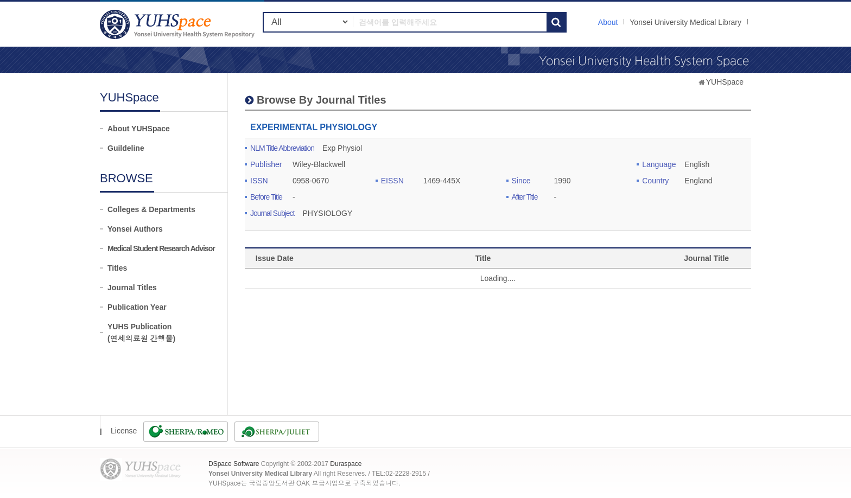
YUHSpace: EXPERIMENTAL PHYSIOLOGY (178, 24)
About (608, 22)
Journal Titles (132, 287)
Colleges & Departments (151, 209)
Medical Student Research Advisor (161, 248)
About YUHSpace (138, 128)
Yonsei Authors (135, 229)
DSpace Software (233, 464)
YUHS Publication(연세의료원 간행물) (141, 332)
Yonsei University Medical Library (685, 22)
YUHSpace (725, 82)
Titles (117, 268)
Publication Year (137, 307)
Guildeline (125, 148)
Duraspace (345, 464)
